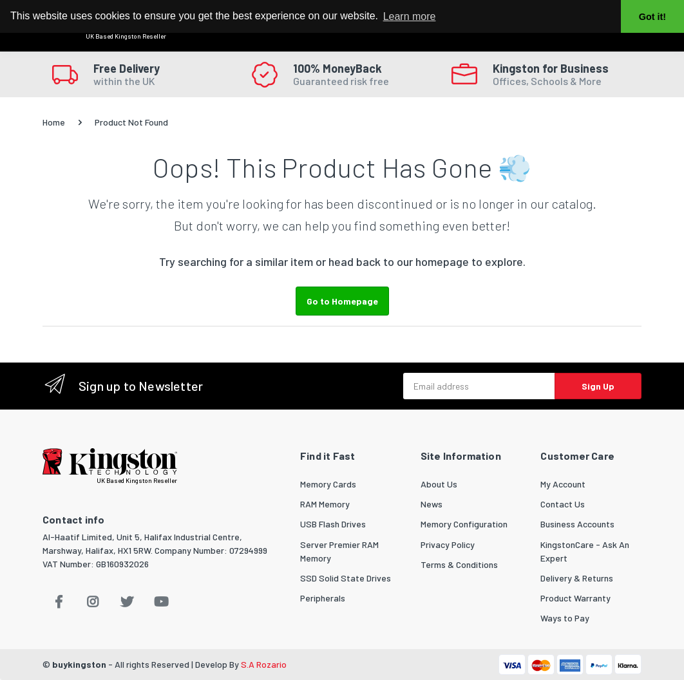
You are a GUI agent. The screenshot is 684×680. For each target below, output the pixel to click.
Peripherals (322, 597)
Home (54, 122)
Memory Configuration (464, 523)
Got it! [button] (652, 17)
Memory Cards (328, 483)
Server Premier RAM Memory (339, 551)
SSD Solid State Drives (345, 577)
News (431, 503)
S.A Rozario (264, 664)
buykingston (79, 664)
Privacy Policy (448, 544)
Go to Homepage (342, 301)
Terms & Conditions (459, 564)
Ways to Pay (564, 617)
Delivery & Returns (576, 577)
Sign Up (598, 386)
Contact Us (562, 503)
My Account (562, 483)
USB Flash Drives (333, 523)
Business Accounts (577, 523)
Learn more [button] (409, 16)
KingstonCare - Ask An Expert (584, 551)
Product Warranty (575, 597)
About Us (439, 483)
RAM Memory (325, 503)
